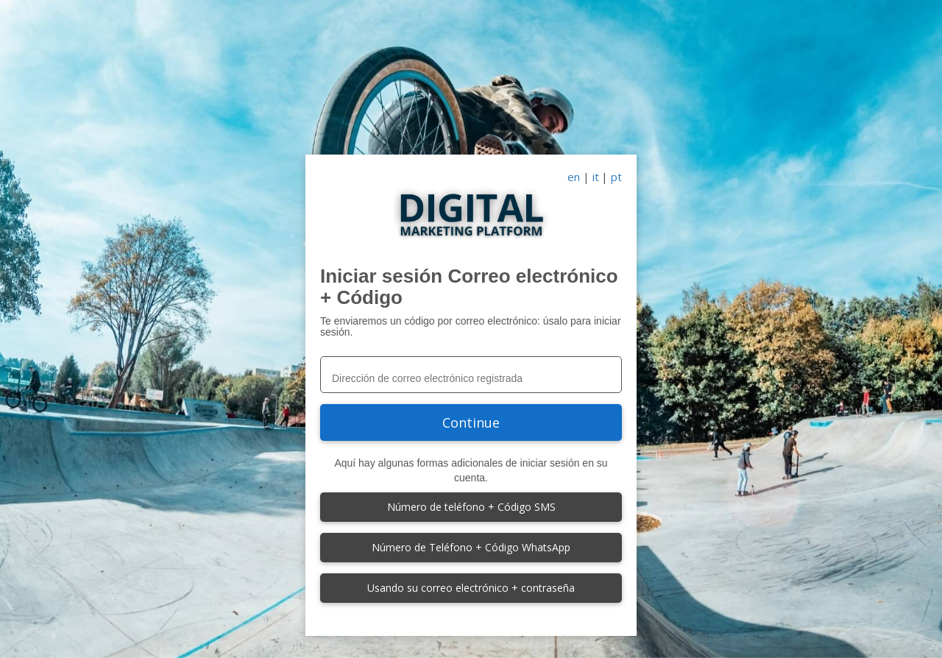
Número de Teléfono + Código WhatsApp (471, 547)
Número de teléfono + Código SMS (471, 507)
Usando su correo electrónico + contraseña (471, 588)
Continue (471, 422)
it (595, 176)
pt (616, 176)
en (573, 176)
